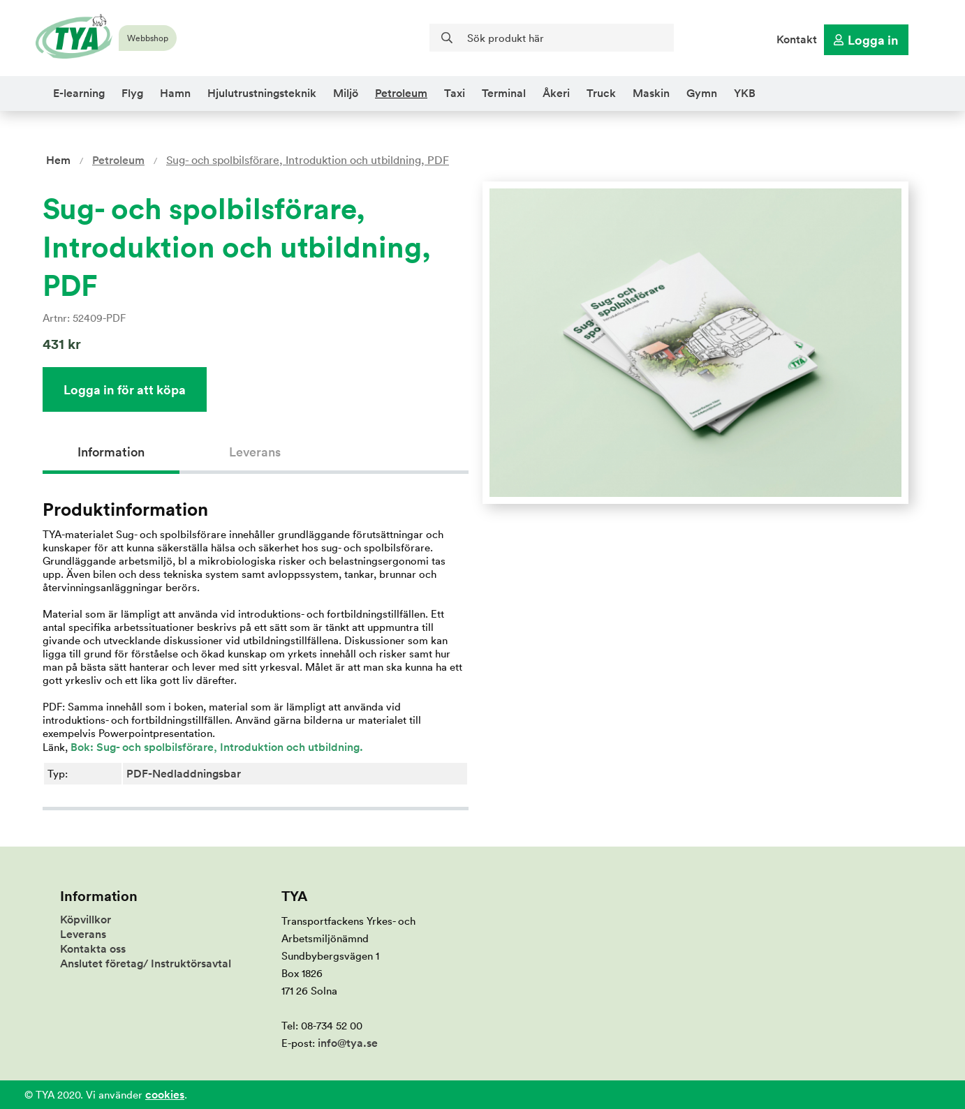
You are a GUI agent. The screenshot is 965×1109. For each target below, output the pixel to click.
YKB (745, 93)
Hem (58, 160)
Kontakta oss (93, 948)
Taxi (454, 93)
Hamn (175, 93)
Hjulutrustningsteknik (261, 93)
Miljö (345, 93)
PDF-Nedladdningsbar (183, 773)
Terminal (504, 93)
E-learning (79, 93)
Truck (601, 93)
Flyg (132, 93)
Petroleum (401, 93)
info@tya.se (348, 1043)
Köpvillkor (85, 919)
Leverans (255, 452)
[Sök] (551, 38)
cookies (164, 1094)
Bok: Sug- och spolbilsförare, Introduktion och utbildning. (215, 747)
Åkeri (556, 93)
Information (111, 452)
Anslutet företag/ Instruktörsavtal (145, 963)
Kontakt (796, 39)
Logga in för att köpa (125, 389)
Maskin (651, 93)
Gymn (701, 93)
